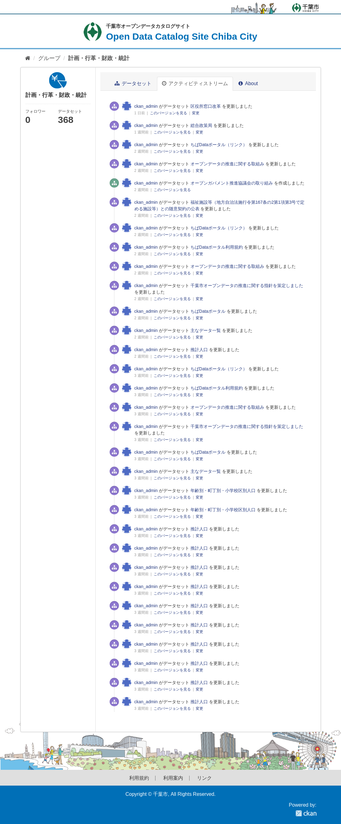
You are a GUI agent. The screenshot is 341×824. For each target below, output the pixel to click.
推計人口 (199, 349)
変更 (195, 113)
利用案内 (173, 778)
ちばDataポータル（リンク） (218, 144)
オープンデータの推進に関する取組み (227, 163)
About (248, 83)
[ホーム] (27, 58)
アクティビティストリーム (195, 83)
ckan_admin (146, 106)
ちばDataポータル (208, 311)
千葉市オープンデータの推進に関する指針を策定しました (246, 285)
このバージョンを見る (169, 113)
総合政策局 (201, 125)
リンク (204, 778)
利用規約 (139, 778)
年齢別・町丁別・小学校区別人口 (223, 490)
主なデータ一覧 (205, 330)
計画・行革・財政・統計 (98, 58)
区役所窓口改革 (205, 106)
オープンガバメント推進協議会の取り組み (231, 183)
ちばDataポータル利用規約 (216, 247)
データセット (133, 83)
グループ (49, 58)
